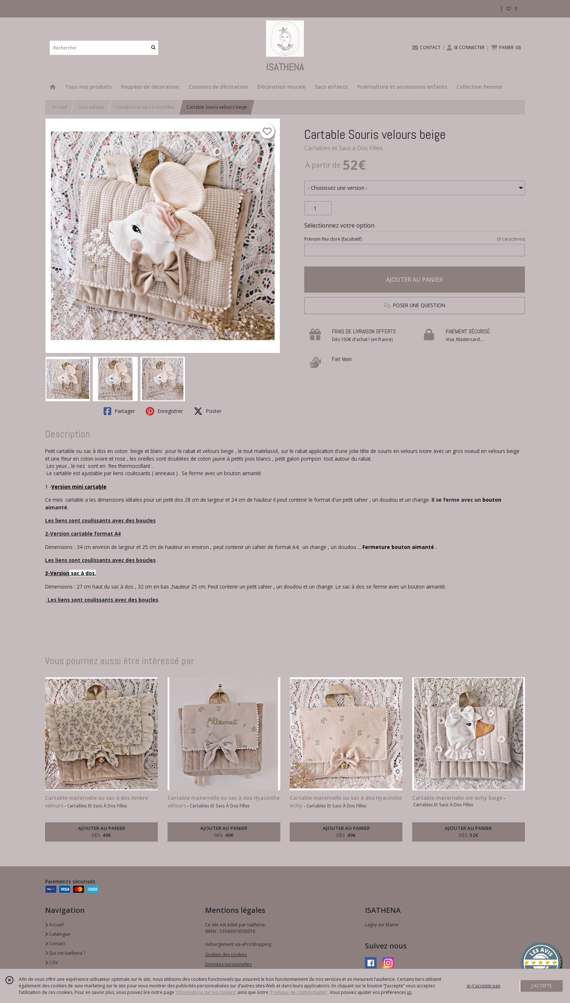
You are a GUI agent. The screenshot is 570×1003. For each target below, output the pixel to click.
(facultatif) (414, 239)
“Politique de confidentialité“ (298, 992)
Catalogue (57, 934)
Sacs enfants (91, 107)
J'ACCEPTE (541, 986)
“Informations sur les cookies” (205, 992)
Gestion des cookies (226, 954)
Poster (207, 411)
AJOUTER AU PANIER (414, 280)
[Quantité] (318, 208)
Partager (119, 411)
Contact (55, 943)
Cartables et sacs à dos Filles (145, 107)
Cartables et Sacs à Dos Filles (343, 148)
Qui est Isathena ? (65, 953)
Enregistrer (164, 411)
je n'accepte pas (483, 986)
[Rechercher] (153, 48)
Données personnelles (228, 964)
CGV (51, 962)
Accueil (59, 107)
